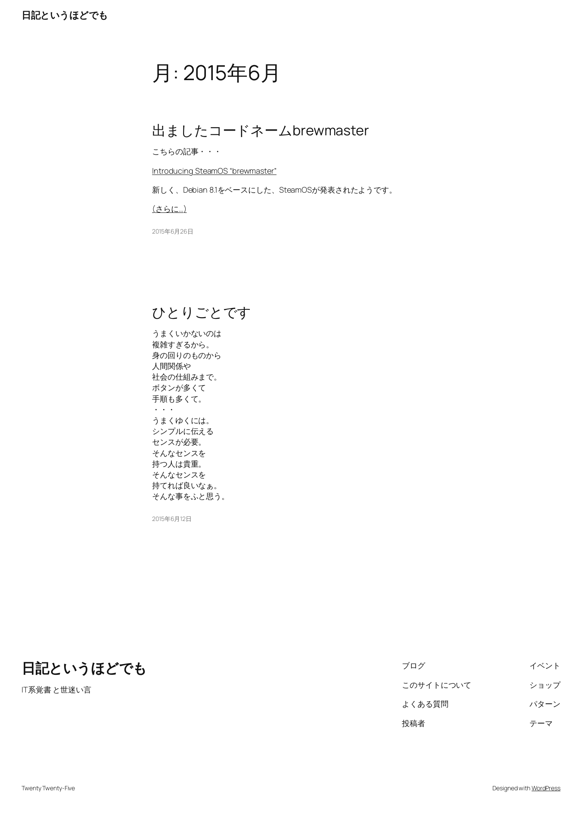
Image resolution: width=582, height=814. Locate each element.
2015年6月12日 (172, 519)
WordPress (546, 788)
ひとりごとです (201, 312)
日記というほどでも (65, 15)
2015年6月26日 (172, 231)
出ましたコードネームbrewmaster (260, 130)
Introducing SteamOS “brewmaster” (214, 170)
